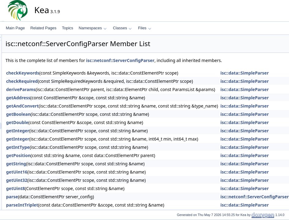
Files (144, 28)
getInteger (72, 131)
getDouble (72, 122)
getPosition (73, 155)
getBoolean (73, 114)
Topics (67, 28)
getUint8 (70, 188)
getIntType (73, 147)
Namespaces (92, 28)
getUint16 (71, 172)
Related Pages (43, 28)
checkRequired (77, 81)
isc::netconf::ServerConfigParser (175, 60)
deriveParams (76, 89)
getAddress (73, 98)
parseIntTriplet (77, 205)
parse (67, 197)
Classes (122, 28)
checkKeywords (77, 73)
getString (71, 164)
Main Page (15, 28)
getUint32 (71, 180)
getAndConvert (77, 106)
